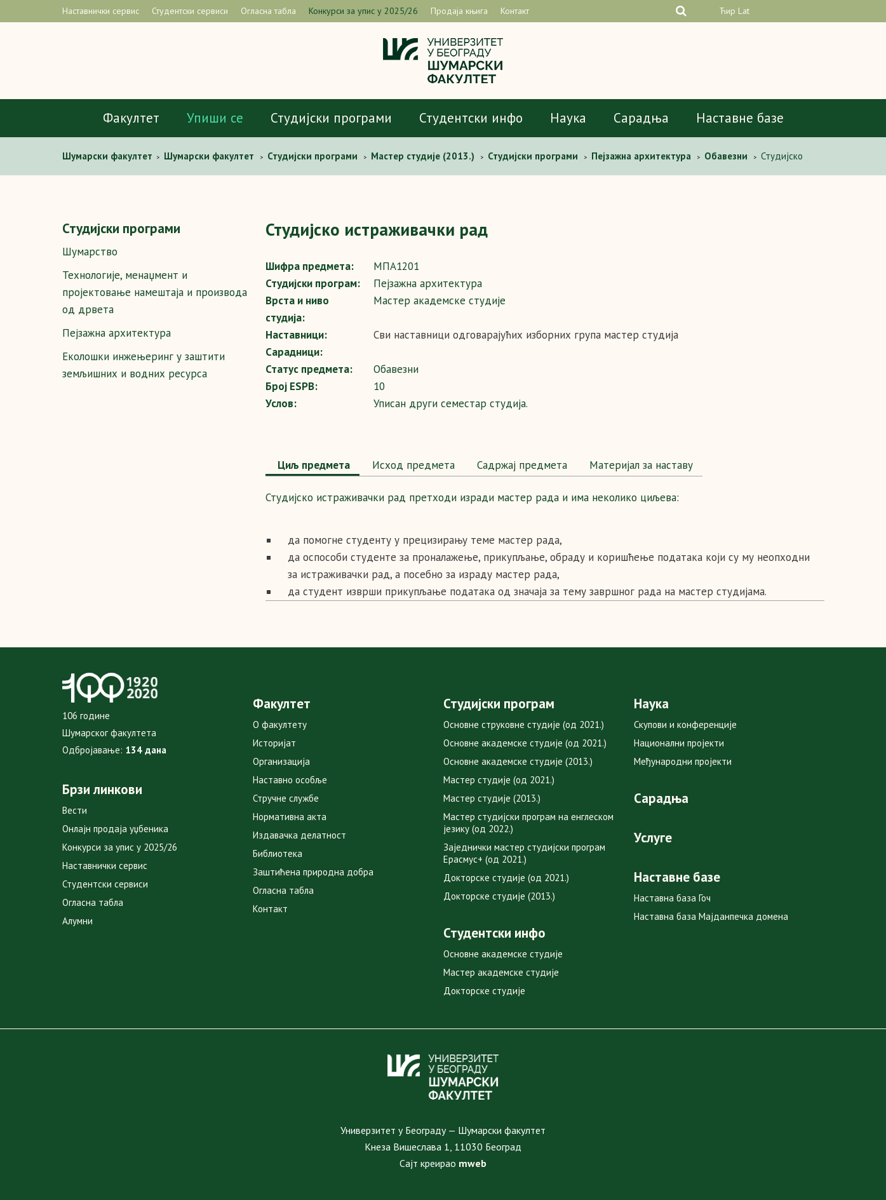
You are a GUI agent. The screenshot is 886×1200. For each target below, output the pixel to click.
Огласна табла (268, 11)
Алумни (77, 921)
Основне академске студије (503, 954)
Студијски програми (331, 117)
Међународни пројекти (683, 761)
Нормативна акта (289, 817)
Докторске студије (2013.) (499, 896)
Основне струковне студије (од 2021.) (523, 724)
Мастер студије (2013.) (491, 798)
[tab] (312, 466)
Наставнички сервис (100, 11)
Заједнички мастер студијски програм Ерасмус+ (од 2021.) (524, 853)
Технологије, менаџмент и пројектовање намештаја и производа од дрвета (154, 292)
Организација (281, 761)
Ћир (727, 11)
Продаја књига (459, 11)
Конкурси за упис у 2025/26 (363, 11)
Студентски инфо (471, 117)
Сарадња (641, 117)
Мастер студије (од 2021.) (498, 780)
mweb (473, 1163)
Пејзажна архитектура (116, 333)
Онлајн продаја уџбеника (115, 829)
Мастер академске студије (501, 972)
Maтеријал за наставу (639, 465)
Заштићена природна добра (313, 872)
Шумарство (89, 252)
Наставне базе (740, 117)
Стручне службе (286, 798)
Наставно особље (290, 780)
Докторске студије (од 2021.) (506, 878)
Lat (743, 11)
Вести (74, 810)
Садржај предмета (520, 465)
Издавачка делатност (299, 835)
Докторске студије (484, 991)
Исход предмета (412, 465)
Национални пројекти (679, 743)
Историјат (274, 743)
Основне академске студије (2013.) (518, 761)
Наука (568, 117)
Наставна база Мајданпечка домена (711, 916)
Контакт (514, 11)
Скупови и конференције (685, 724)
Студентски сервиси (190, 11)
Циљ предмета (312, 465)
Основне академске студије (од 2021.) (525, 743)
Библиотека (277, 853)
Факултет (131, 117)
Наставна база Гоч (672, 898)
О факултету (280, 724)
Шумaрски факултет (108, 156)
